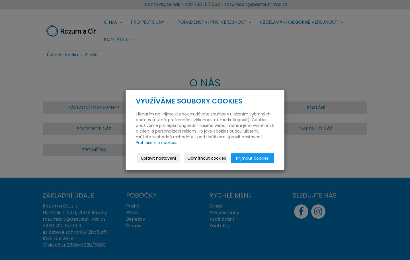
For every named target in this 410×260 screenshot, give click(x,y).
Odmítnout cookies (206, 158)
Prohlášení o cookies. (156, 142)
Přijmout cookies (252, 158)
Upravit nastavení (158, 158)
